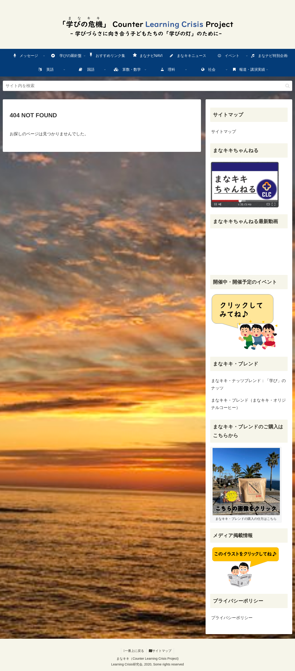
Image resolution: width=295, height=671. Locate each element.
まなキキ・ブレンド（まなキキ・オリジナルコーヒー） (248, 404)
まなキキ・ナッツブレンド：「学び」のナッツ (248, 384)
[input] (147, 86)
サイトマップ (223, 131)
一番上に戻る (134, 651)
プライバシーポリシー (232, 617)
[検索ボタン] (287, 85)
